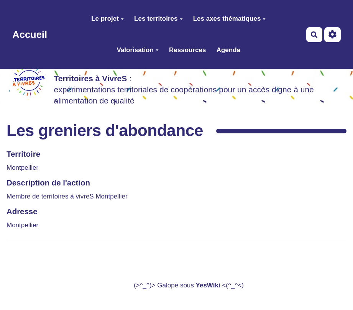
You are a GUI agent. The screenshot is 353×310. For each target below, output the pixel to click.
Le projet (107, 18)
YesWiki (208, 285)
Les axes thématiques (229, 18)
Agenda (228, 50)
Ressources (187, 50)
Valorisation (138, 50)
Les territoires (158, 18)
